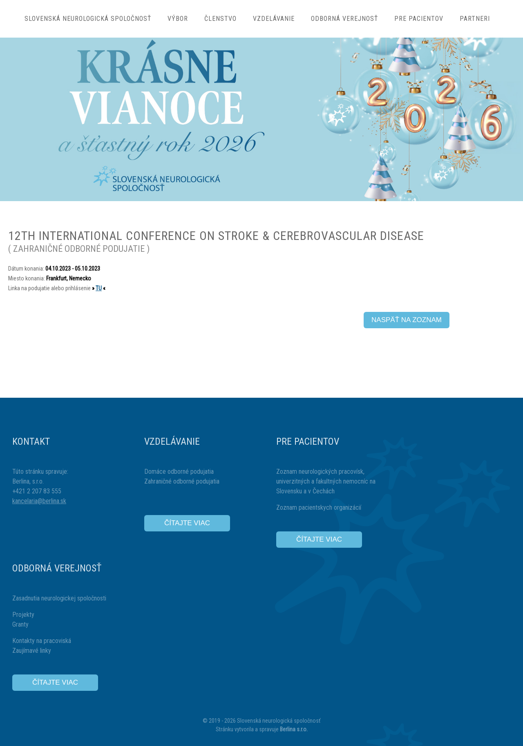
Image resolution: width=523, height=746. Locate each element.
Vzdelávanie (274, 18)
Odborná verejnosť (344, 18)
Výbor (178, 18)
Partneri (475, 18)
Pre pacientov (418, 18)
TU (99, 288)
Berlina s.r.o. (294, 729)
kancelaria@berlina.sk (39, 501)
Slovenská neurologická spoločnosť (88, 18)
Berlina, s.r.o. (28, 481)
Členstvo (220, 18)
